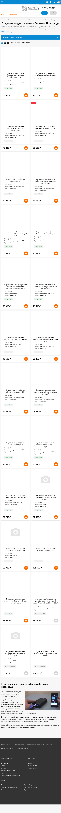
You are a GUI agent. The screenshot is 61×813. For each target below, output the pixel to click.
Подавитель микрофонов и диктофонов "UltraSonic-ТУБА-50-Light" (45, 445)
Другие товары (28, 790)
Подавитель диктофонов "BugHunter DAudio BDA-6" (45, 549)
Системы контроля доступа (9, 787)
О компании (4, 763)
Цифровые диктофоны (30, 787)
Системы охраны (6, 790)
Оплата (3, 765)
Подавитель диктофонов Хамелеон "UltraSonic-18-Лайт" (45, 127)
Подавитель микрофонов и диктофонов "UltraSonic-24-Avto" (15, 338)
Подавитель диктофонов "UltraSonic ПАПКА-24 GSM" (15, 549)
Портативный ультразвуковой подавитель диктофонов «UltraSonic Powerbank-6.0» (15, 287)
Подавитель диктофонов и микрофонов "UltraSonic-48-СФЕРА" (15, 654)
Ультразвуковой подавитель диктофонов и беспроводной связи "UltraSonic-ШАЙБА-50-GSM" (45, 601)
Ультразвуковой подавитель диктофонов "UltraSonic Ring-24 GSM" (15, 234)
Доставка (3, 768)
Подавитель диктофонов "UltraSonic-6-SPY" (15, 180)
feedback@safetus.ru (7, 748)
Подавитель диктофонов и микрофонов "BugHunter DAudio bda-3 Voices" (45, 287)
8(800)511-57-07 (5, 745)
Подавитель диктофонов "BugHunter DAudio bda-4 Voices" (15, 496)
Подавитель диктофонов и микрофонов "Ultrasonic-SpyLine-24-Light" (45, 392)
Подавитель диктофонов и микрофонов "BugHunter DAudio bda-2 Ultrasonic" (15, 601)
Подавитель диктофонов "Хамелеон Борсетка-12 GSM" (45, 75)
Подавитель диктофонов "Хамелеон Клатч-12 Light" (45, 233)
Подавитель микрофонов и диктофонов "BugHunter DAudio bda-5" (45, 654)
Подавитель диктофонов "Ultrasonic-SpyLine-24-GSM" (16, 391)
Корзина (30, 763)
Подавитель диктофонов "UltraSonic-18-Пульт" (15, 444)
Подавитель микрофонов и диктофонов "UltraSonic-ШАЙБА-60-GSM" (15, 76)
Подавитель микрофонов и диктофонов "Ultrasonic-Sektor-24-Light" (45, 339)
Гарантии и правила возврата (10, 773)
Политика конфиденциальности (10, 775)
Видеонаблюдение (29, 785)
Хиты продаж (25, 42)
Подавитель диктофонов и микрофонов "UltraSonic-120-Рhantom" (45, 497)
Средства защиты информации (17, 20)
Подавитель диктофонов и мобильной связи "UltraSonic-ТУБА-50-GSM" (45, 181)
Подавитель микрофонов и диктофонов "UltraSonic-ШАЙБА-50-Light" (15, 128)
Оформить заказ (32, 768)
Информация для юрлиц (8, 770)
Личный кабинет (32, 765)
